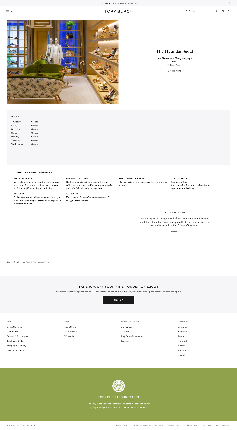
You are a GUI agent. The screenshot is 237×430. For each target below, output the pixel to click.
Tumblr (181, 345)
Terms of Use (173, 425)
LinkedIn (182, 355)
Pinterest (182, 341)
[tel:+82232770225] (174, 64)
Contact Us (12, 331)
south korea (19, 262)
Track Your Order (15, 341)
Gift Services (70, 331)
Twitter (181, 336)
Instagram (183, 327)
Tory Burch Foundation (132, 336)
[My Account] (217, 11)
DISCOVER (132, 3)
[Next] (230, 3)
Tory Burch (118, 11)
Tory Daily (126, 341)
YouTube (182, 350)
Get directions (174, 71)
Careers (125, 331)
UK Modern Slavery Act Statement (148, 425)
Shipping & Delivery (16, 345)
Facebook (182, 331)
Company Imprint (210, 425)
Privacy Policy (122, 425)
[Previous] (7, 3)
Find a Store (70, 327)
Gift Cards (69, 336)
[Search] (198, 11)
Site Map (226, 425)
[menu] (11, 11)
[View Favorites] (223, 11)
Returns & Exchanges (17, 336)
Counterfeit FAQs (15, 350)
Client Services (14, 327)
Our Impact (126, 327)
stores (10, 262)
